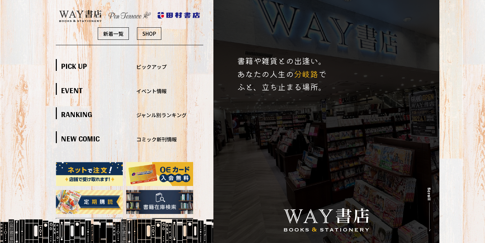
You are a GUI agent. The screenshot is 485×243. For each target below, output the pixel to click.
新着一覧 (113, 33)
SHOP (149, 33)
